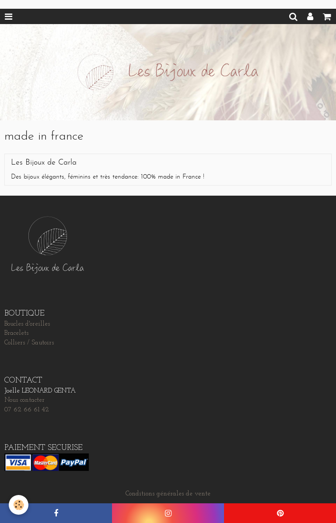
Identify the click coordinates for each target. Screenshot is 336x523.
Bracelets (16, 333)
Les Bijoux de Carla (44, 162)
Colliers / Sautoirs (29, 343)
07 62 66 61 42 (26, 410)
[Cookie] (18, 505)
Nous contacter (24, 400)
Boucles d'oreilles (27, 324)
